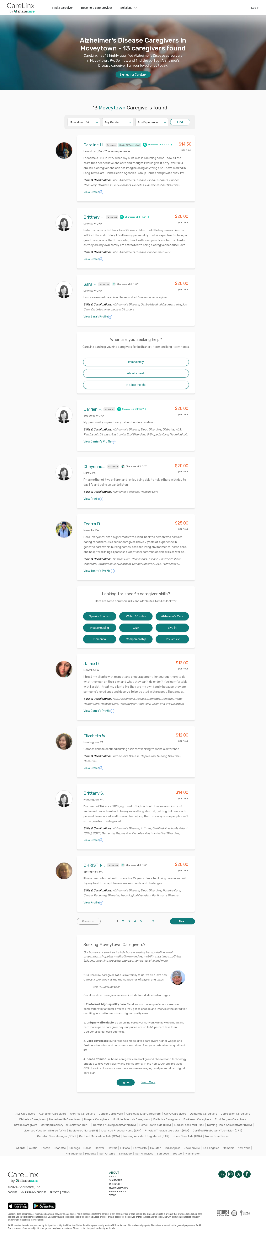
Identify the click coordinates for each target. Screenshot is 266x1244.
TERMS (66, 1192)
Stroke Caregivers (25, 1124)
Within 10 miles (136, 616)
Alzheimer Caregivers (52, 1113)
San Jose (163, 1153)
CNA (136, 627)
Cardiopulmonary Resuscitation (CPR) (65, 1124)
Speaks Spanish (99, 616)
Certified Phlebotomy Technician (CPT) (217, 1130)
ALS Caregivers (25, 1113)
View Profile (93, 192)
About (112, 1176)
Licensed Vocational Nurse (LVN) (45, 1130)
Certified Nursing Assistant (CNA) (114, 1124)
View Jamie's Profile (99, 711)
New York (244, 1148)
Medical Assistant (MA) (189, 1124)
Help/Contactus (118, 1188)
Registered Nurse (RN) (83, 1130)
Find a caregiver (62, 7)
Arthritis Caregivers (82, 1113)
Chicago (74, 1148)
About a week (136, 373)
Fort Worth (140, 1148)
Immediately (136, 362)
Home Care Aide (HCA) (187, 1136)
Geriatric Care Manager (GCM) (56, 1136)
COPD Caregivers (175, 1113)
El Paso (125, 1148)
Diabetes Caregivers (32, 1119)
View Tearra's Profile (99, 571)
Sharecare (115, 1180)
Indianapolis (172, 1148)
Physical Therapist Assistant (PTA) (167, 1130)
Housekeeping (99, 627)
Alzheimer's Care (172, 616)
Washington (193, 1153)
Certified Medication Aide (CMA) (99, 1136)
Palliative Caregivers (166, 1119)
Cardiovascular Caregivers (143, 1113)
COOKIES (12, 1192)
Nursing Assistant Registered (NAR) (146, 1136)
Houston (155, 1148)
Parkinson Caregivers (197, 1119)
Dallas (87, 1148)
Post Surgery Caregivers (230, 1119)
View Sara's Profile (98, 317)
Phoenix (90, 1153)
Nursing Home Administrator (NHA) (229, 1124)
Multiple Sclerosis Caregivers (131, 1119)
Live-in (172, 627)
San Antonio (107, 1153)
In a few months (136, 384)
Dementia (99, 639)
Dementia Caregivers (203, 1113)
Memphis (228, 1148)
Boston (45, 1148)
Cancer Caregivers (111, 1113)
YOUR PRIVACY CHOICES (33, 1192)
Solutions (128, 7)
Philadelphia (74, 1153)
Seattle (177, 1153)
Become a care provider (96, 7)
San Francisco (144, 1153)
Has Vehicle (172, 639)
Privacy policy (117, 1191)
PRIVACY (54, 1192)
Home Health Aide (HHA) (155, 1124)
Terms (112, 1195)
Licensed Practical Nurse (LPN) (121, 1130)
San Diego (125, 1153)
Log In (255, 7)
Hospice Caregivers (96, 1119)
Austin (33, 1148)
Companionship (136, 639)
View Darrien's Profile (100, 442)
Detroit (112, 1148)
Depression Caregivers (235, 1113)
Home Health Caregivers (65, 1119)
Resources (115, 1184)
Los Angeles (211, 1148)
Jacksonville (192, 1148)
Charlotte (60, 1148)
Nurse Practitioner (217, 1136)
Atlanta (21, 1148)
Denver (99, 1148)
